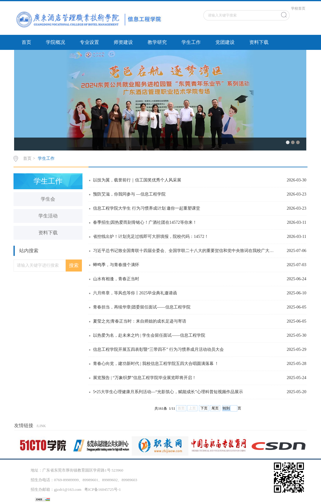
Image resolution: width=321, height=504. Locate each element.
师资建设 (123, 42)
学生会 (48, 199)
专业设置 (89, 42)
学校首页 (298, 8)
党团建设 (225, 42)
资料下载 (258, 42)
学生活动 (48, 215)
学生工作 (191, 42)
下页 (204, 408)
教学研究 (157, 42)
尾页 (215, 408)
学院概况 (55, 42)
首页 (26, 42)
